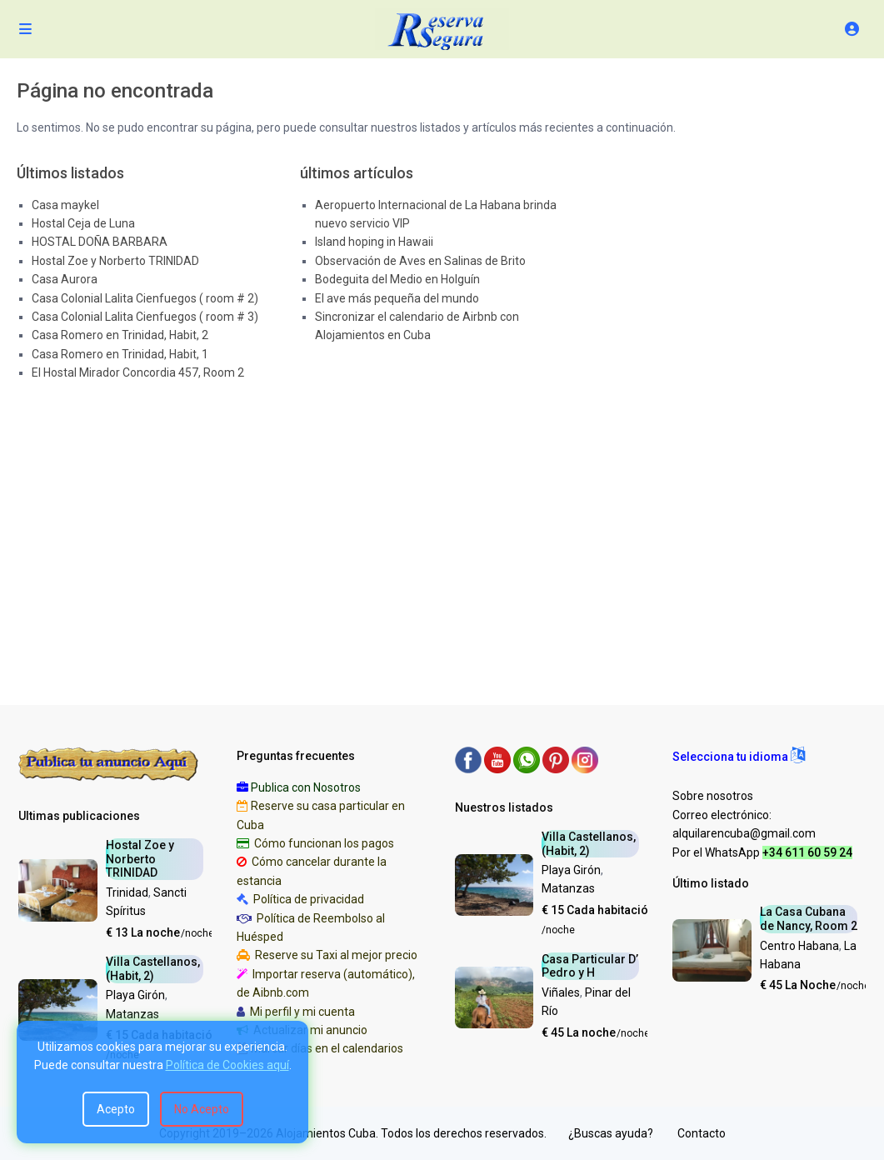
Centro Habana (799, 945)
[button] (738, 756)
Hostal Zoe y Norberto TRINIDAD (115, 261)
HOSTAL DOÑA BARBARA (99, 241)
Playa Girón (135, 995)
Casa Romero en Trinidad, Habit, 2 (120, 335)
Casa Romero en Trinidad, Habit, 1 (120, 354)
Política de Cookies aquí (227, 1065)
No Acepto (201, 1109)
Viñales (561, 992)
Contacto (701, 1133)
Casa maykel (65, 205)
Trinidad (127, 892)
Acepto (116, 1109)
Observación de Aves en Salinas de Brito (420, 261)
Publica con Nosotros (306, 787)
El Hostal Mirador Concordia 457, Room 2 (138, 372)
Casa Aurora (64, 279)
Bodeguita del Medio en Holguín (397, 279)
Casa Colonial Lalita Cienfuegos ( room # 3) (145, 316)
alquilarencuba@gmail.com (744, 833)
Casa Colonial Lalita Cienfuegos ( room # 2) (145, 298)
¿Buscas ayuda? (610, 1133)
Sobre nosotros (712, 795)
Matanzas (132, 1014)
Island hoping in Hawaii (374, 241)
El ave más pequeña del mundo (397, 298)
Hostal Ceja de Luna (83, 223)
